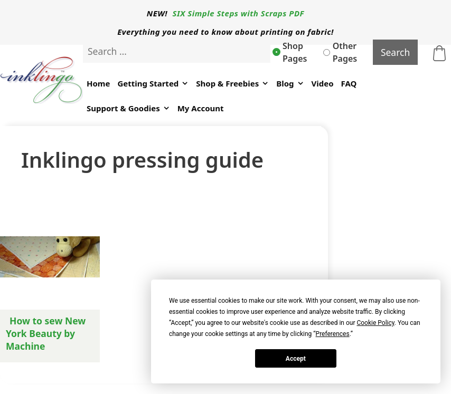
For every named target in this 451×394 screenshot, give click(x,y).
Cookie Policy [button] (375, 322)
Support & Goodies (128, 108)
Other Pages (340, 52)
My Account (200, 108)
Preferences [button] (333, 334)
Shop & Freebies (232, 83)
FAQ (349, 83)
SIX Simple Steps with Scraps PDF (239, 13)
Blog (290, 83)
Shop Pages (290, 52)
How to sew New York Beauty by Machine (46, 333)
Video (323, 83)
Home (98, 83)
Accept (296, 358)
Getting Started (153, 83)
